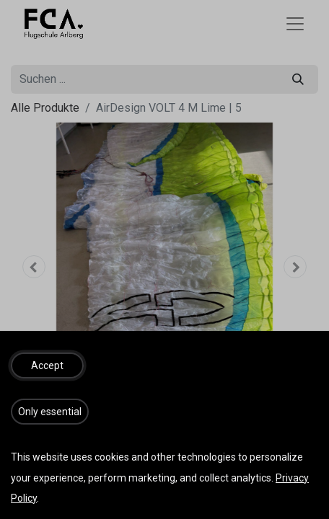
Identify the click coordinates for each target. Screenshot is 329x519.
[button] (47, 365)
